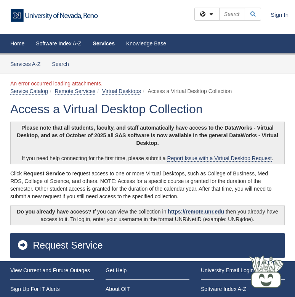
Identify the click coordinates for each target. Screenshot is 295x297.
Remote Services (75, 91)
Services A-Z (25, 64)
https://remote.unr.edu (196, 212)
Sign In (280, 14)
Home (17, 43)
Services (104, 43)
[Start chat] (266, 272)
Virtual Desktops (121, 91)
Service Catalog (29, 91)
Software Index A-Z (58, 43)
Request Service (60, 245)
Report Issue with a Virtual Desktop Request (219, 158)
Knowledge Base (146, 43)
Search (63, 63)
